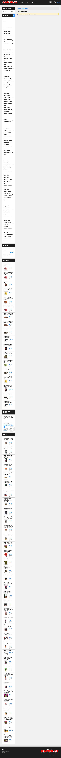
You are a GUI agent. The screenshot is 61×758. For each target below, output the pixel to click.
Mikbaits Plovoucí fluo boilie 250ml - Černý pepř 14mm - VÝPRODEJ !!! (8, 526)
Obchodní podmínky (5, 751)
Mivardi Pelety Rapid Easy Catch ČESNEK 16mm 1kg (8, 361)
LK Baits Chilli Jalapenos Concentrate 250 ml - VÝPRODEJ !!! (8, 700)
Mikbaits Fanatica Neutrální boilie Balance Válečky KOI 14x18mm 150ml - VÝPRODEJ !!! (8, 736)
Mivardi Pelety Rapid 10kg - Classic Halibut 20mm (8, 370)
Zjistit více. (5, 430)
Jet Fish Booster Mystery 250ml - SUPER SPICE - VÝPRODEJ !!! (8, 456)
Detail (9, 278)
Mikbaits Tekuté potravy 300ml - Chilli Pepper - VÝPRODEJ (8, 683)
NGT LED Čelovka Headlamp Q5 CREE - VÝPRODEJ (8, 634)
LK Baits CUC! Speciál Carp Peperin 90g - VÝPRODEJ (8, 473)
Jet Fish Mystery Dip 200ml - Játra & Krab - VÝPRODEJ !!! (8, 592)
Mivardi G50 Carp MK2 (8, 650)
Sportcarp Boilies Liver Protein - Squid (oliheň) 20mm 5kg (8, 386)
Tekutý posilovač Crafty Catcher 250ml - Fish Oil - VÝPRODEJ (8, 609)
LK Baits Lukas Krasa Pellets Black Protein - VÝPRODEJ (8, 509)
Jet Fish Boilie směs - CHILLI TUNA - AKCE (8, 353)
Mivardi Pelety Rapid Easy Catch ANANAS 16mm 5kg (8, 377)
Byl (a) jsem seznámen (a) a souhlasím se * (8, 424)
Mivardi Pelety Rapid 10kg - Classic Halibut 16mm (8, 329)
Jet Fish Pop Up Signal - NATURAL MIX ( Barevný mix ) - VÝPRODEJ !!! (8, 718)
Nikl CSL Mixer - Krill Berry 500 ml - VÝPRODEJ (8, 618)
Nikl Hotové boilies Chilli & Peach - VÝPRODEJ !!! (8, 576)
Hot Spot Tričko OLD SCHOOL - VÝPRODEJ (8, 666)
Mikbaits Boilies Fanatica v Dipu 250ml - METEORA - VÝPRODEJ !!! (8, 439)
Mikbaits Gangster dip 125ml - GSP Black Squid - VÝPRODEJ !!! (8, 535)
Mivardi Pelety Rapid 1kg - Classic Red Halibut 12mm (8, 322)
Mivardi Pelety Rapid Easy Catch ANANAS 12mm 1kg (8, 289)
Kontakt (26, 2)
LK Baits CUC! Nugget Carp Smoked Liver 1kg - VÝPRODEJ (8, 583)
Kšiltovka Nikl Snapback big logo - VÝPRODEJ (8, 482)
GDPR (3, 752)
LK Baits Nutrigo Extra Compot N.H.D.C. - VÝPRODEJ (8, 551)
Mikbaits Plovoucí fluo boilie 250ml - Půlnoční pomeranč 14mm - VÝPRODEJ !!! (8, 709)
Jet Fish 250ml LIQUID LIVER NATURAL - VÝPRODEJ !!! (8, 658)
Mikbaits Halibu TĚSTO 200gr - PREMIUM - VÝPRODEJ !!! (8, 567)
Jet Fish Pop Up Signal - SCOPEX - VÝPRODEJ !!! (8, 543)
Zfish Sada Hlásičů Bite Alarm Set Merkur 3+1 (8, 394)
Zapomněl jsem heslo (7, 254)
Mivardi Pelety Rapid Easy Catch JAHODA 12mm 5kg (8, 306)
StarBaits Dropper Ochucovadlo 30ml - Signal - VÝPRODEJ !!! (8, 643)
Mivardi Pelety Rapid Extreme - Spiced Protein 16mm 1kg (8, 298)
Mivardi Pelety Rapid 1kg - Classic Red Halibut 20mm (8, 314)
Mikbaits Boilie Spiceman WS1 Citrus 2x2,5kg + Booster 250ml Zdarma (8, 727)
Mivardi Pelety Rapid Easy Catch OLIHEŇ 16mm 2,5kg (8, 264)
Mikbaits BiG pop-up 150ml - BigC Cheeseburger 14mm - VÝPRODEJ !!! (8, 500)
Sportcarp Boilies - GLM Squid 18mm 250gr (8, 282)
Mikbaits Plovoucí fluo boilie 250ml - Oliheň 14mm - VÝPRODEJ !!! (8, 465)
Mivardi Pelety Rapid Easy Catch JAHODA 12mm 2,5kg (8, 273)
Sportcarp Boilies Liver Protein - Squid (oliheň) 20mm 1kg (8, 345)
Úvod (22, 2)
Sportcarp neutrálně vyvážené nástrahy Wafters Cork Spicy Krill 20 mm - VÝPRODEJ (8, 490)
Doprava (31, 2)
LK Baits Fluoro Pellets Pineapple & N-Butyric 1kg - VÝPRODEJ (8, 691)
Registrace (6, 255)
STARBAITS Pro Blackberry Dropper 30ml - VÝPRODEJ (8, 674)
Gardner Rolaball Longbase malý (7, 337)
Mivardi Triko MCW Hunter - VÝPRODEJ (8, 559)
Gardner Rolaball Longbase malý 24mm (8, 402)
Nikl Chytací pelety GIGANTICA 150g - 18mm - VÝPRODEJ (8, 601)
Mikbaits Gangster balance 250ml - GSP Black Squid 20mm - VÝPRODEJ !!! (8, 517)
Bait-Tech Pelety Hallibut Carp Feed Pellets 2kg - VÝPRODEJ (8, 448)
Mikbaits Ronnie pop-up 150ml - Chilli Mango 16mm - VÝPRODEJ (8, 625)
